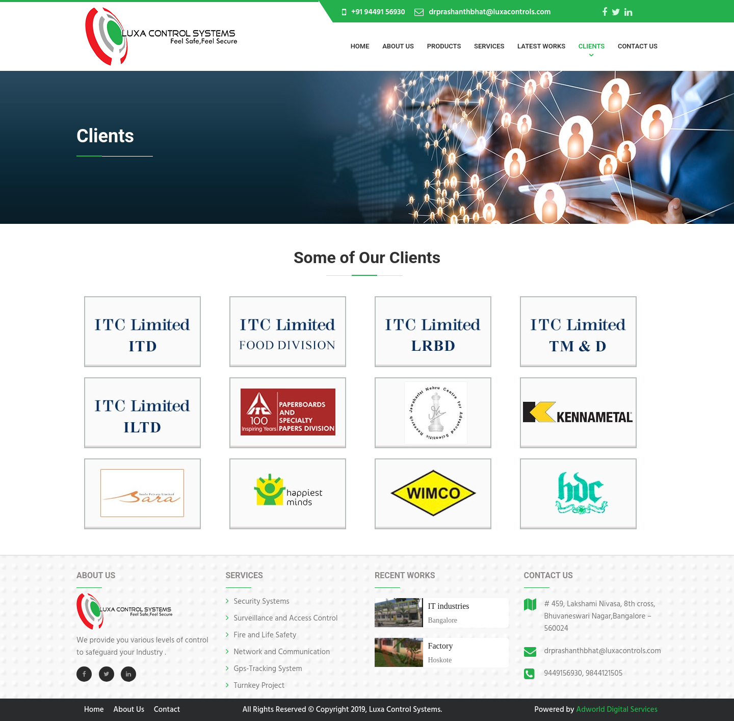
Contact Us (638, 46)
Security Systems (262, 602)
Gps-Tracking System (268, 669)
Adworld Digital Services (617, 710)
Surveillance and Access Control (286, 618)
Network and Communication (282, 652)
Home (360, 46)
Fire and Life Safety (265, 635)
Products (444, 46)
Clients (592, 46)
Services (489, 46)
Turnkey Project (259, 686)
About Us (398, 46)
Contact (167, 710)
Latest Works (541, 46)
